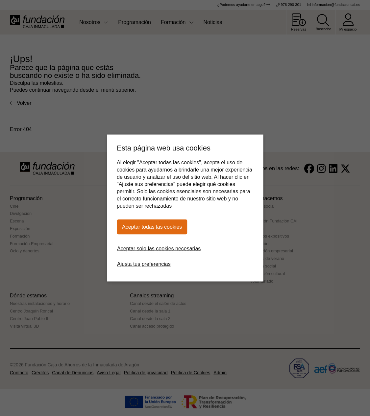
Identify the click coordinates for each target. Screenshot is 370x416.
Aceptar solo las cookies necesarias (159, 248)
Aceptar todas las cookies (152, 227)
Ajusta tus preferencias (144, 264)
